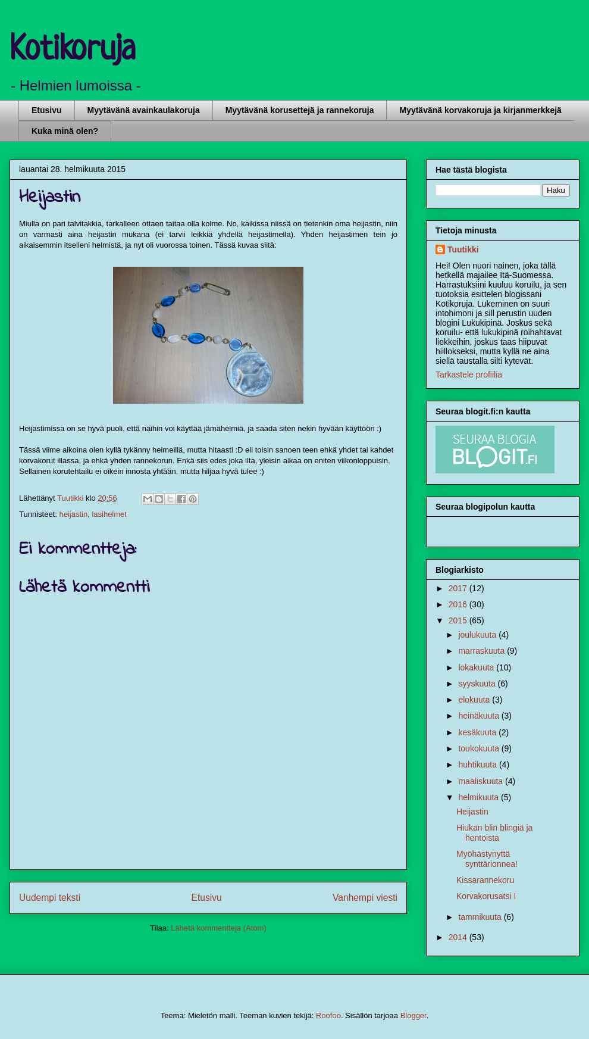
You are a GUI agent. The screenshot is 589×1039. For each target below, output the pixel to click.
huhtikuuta (478, 764)
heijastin (73, 514)
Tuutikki (463, 249)
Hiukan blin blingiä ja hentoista (494, 833)
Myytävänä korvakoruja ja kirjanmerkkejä (480, 110)
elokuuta (475, 699)
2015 (459, 620)
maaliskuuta (481, 781)
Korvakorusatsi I (486, 896)
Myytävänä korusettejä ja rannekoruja (299, 110)
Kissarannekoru (485, 880)
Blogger (413, 1015)
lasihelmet (109, 514)
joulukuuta (478, 634)
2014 (459, 937)
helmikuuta (479, 797)
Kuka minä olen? (65, 131)
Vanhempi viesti (365, 898)
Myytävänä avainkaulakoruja (143, 110)
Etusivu (47, 110)
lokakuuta (477, 667)
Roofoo (328, 1015)
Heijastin (472, 811)
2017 (459, 588)
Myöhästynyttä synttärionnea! (487, 859)
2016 (459, 604)
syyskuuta (477, 683)
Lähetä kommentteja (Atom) (218, 927)
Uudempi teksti (49, 898)
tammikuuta (480, 917)
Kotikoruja (73, 50)
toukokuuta (479, 748)
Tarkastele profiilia (469, 374)
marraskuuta (482, 651)
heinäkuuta (479, 715)
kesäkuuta (478, 732)
